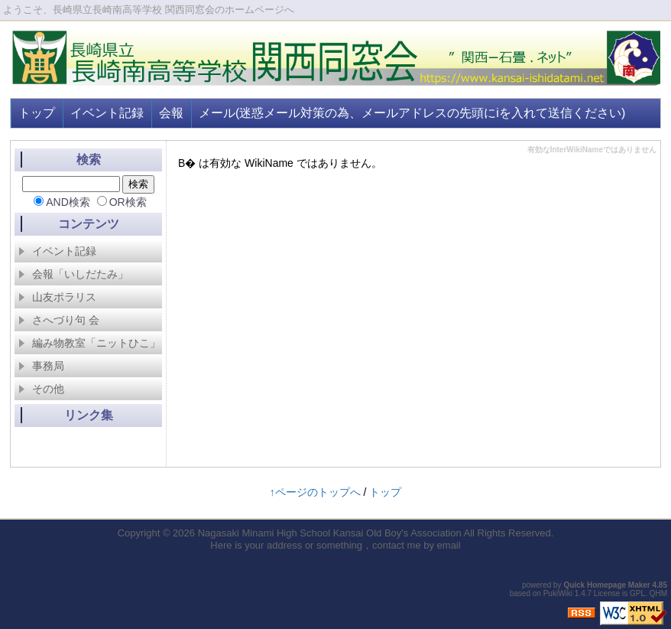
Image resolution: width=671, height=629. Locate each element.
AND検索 (68, 202)
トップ (36, 112)
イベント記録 (107, 112)
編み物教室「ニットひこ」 (89, 343)
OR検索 (128, 202)
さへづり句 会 (58, 320)
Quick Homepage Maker (606, 585)
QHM (658, 593)
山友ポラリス (57, 297)
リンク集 (88, 415)
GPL (637, 593)
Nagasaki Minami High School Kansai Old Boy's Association (330, 533)
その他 (41, 389)
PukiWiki (557, 593)
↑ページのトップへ (315, 492)
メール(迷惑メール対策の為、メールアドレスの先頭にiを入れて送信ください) (412, 112)
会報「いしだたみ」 (73, 274)
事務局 (41, 366)
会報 (171, 112)
